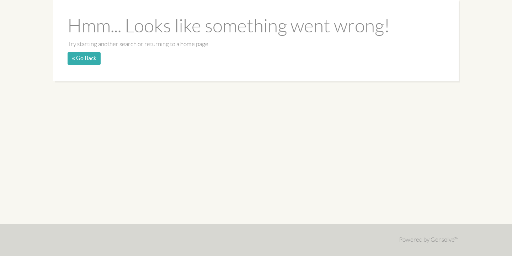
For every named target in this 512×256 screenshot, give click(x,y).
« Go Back (84, 58)
